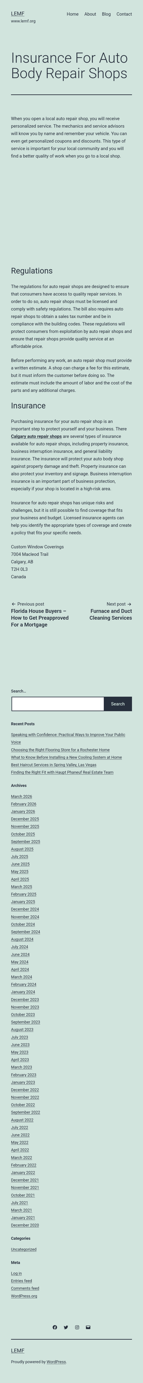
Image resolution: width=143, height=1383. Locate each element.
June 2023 (20, 1044)
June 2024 (20, 954)
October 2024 (23, 924)
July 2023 (19, 1037)
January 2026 (23, 811)
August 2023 (22, 1029)
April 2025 (20, 879)
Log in (16, 1273)
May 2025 (19, 871)
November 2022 (25, 1097)
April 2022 (20, 1150)
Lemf (17, 14)
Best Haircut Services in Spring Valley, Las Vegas (54, 764)
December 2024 (25, 909)
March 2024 (21, 977)
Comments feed (25, 1288)
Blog (106, 14)
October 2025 (23, 834)
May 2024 (19, 962)
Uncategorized (24, 1249)
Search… (18, 691)
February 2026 (23, 804)
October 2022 (23, 1104)
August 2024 (22, 939)
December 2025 (25, 819)
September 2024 (25, 931)
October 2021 (23, 1195)
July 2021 (19, 1202)
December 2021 (25, 1180)
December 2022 (25, 1089)
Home (73, 14)
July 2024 (19, 946)
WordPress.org (24, 1296)
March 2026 (21, 796)
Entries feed (21, 1280)
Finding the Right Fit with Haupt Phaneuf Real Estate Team (62, 772)
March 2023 (21, 1067)
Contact (124, 14)
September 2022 (25, 1112)
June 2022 (20, 1135)
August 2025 (22, 849)
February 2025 (23, 894)
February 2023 (23, 1075)
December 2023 (25, 999)
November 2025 (25, 826)
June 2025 (20, 864)
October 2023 (23, 1014)
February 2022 (23, 1165)
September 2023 (25, 1022)
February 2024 (23, 984)
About (90, 14)
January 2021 (23, 1217)
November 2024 (25, 917)
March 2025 (21, 886)
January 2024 (23, 992)
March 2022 (21, 1157)
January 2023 (23, 1082)
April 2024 (20, 969)
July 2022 (19, 1127)
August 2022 (22, 1120)
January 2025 (23, 901)
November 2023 (25, 1007)
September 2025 (25, 841)
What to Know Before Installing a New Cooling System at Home (66, 757)
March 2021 (21, 1210)
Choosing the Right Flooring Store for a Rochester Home (60, 750)
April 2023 (20, 1059)
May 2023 (19, 1052)
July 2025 (19, 856)
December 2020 (25, 1225)
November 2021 (25, 1187)
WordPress (56, 1361)
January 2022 (23, 1172)
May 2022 (19, 1142)
